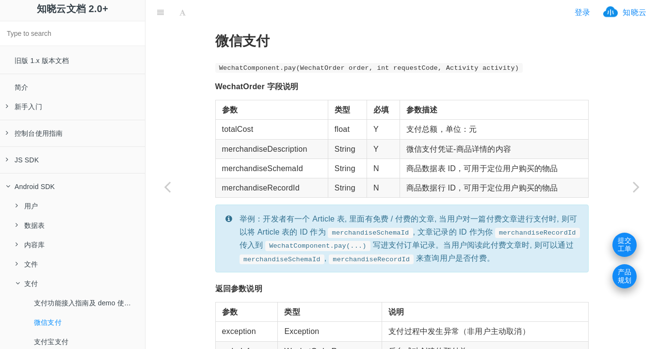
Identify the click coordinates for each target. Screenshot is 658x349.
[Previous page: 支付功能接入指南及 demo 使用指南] (167, 186)
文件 (27, 264)
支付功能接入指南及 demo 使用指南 (89, 303)
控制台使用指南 (34, 133)
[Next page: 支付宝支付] (636, 186)
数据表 (30, 225)
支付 (27, 283)
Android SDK (30, 186)
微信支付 (48, 322)
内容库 (30, 245)
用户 (27, 206)
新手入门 (24, 107)
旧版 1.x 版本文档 (42, 60)
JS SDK (22, 160)
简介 (21, 87)
